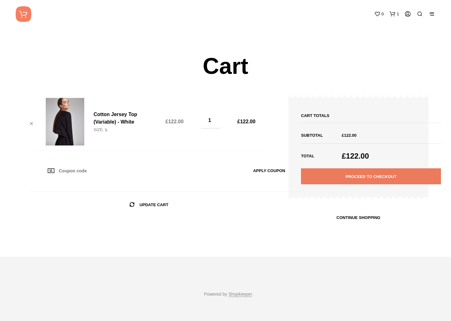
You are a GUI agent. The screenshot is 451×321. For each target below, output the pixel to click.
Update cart (153, 204)
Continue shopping (358, 217)
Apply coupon (269, 170)
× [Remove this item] (31, 123)
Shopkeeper (240, 294)
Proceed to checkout (371, 176)
